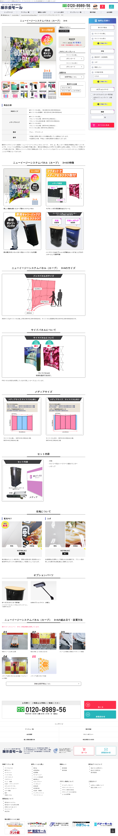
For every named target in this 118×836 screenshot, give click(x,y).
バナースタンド (9, 775)
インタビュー (37, 782)
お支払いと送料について (98, 783)
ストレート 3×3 (66, 87)
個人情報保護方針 (29, 738)
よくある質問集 (66, 792)
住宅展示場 (36, 786)
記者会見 (36, 784)
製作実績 (88, 727)
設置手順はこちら (71, 77)
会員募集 (36, 770)
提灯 (6, 791)
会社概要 (29, 732)
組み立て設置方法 (96, 768)
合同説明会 (36, 768)
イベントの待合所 (38, 775)
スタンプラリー (37, 779)
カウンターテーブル (10, 784)
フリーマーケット (38, 793)
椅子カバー (8, 768)
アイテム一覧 (29, 727)
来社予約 (7, 809)
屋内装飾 (64, 766)
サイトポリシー (88, 732)
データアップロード (68, 783)
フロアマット (8, 777)
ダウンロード (70, 58)
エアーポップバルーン (11, 786)
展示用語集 (94, 770)
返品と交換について (96, 785)
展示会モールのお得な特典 (12, 803)
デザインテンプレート (68, 785)
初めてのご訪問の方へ (97, 766)
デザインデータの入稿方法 (70, 790)
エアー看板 (8, 788)
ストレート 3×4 (66, 91)
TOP (113, 831)
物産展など (36, 777)
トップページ (59, 722)
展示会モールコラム (10, 800)
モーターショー (37, 773)
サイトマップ (8, 807)
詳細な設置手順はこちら (42, 684)
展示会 (35, 766)
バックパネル (64, 31)
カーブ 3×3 (76, 91)
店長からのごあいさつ (11, 805)
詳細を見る (103, 43)
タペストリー (8, 770)
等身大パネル (8, 793)
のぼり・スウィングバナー (12, 782)
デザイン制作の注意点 (68, 788)
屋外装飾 (64, 768)
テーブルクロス (9, 766)
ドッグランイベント (39, 791)
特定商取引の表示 (88, 738)
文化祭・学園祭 (37, 788)
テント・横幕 (8, 779)
